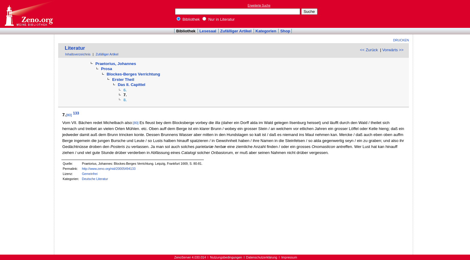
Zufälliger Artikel (236, 31)
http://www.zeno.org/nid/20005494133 (108, 168)
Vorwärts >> (392, 50)
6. (125, 90)
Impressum (289, 257)
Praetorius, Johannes (115, 63)
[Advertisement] (442, 13)
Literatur (75, 48)
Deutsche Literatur (95, 179)
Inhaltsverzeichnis (78, 54)
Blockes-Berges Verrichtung (133, 74)
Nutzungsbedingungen (226, 257)
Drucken (401, 40)
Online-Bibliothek (28, 14)
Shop (285, 31)
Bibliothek (188, 19)
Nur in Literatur (218, 19)
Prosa (106, 68)
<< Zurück (369, 50)
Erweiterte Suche (259, 5)
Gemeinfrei (89, 174)
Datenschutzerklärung (261, 257)
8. (125, 100)
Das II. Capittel (131, 84)
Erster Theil (123, 79)
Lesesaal (207, 31)
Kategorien (265, 31)
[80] (69, 115)
